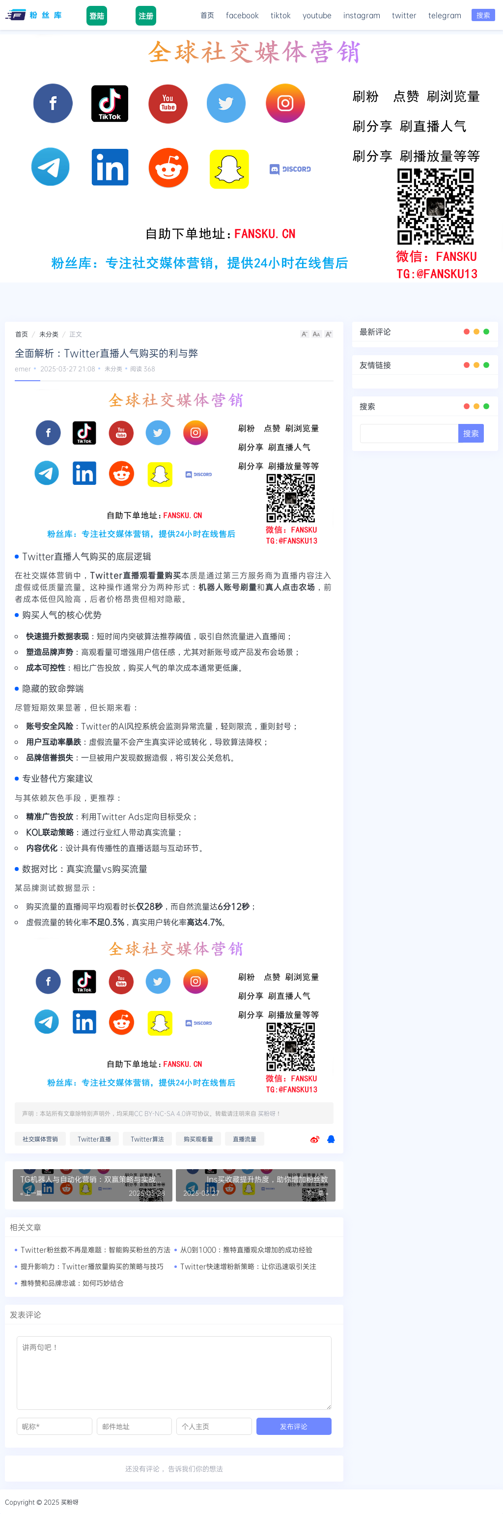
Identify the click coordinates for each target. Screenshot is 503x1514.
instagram (361, 15)
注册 (146, 16)
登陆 (96, 16)
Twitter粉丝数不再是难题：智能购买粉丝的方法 (95, 1249)
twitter (404, 15)
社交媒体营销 (40, 1139)
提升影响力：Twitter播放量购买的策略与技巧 (92, 1266)
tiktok (281, 15)
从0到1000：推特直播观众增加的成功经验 (246, 1249)
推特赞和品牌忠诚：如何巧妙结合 (72, 1283)
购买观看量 (198, 1139)
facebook (242, 15)
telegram (444, 15)
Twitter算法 (147, 1139)
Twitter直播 (94, 1139)
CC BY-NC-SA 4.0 (160, 1113)
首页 (207, 15)
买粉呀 (267, 1113)
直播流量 (244, 1139)
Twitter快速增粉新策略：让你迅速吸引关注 (248, 1266)
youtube (317, 15)
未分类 (48, 334)
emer (23, 368)
